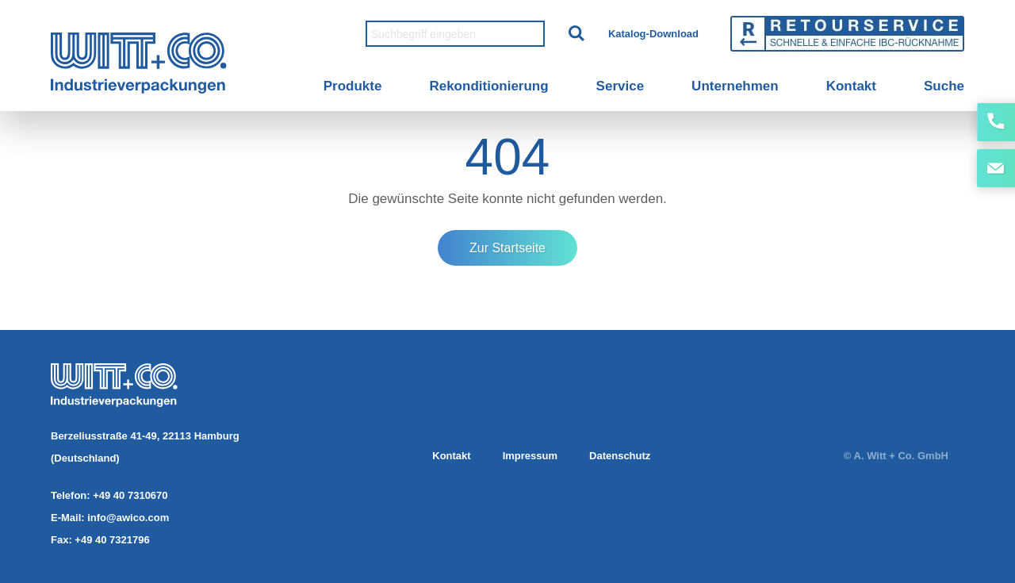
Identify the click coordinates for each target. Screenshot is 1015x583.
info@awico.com (128, 518)
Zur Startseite (507, 248)
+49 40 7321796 (112, 540)
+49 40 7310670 (130, 495)
